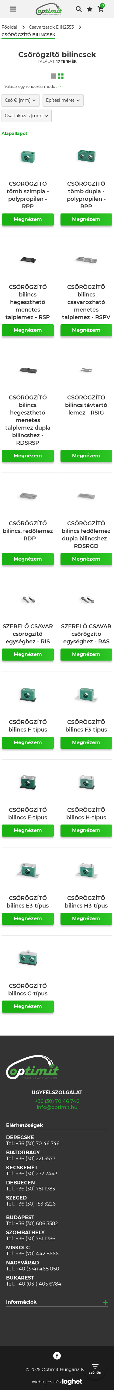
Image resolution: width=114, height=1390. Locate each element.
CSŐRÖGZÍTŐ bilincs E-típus (27, 814)
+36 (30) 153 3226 (36, 1204)
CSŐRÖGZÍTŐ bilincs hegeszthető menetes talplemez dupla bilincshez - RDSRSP (27, 420)
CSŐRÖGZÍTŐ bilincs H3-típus (86, 902)
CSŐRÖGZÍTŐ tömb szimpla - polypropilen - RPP (28, 195)
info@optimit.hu (57, 1107)
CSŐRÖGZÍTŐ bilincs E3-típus (28, 902)
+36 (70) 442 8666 (37, 1254)
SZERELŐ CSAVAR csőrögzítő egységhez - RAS (86, 634)
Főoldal (9, 27)
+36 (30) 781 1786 (35, 1238)
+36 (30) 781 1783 (35, 1189)
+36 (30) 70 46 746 (57, 1101)
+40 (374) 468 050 (37, 1269)
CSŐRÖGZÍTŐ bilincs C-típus (27, 990)
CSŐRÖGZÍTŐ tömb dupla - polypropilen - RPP (86, 195)
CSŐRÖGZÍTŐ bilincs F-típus (28, 726)
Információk (21, 1302)
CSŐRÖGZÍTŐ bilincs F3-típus (86, 726)
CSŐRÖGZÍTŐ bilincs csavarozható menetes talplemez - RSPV (86, 302)
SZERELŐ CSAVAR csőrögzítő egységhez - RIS (28, 634)
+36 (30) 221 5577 (35, 1158)
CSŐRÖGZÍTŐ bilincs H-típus (86, 814)
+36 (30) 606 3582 (37, 1223)
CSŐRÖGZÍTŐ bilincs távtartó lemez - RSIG (86, 405)
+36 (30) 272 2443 (36, 1174)
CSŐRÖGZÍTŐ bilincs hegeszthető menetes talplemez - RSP (27, 302)
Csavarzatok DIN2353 (51, 27)
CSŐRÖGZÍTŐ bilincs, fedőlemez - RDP (28, 531)
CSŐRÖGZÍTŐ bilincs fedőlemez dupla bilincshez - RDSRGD (86, 534)
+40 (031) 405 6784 (38, 1284)
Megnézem (28, 219)
